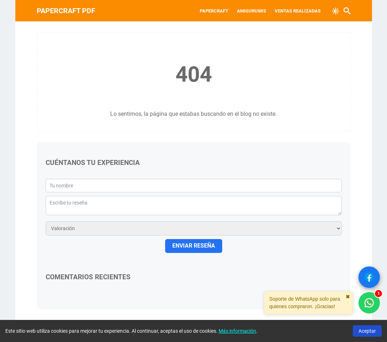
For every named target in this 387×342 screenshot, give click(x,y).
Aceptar (367, 331)
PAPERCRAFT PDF (66, 10)
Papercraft (214, 11)
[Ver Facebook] (369, 277)
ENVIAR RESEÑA (193, 245)
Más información (237, 331)
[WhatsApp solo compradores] (369, 303)
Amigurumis (251, 11)
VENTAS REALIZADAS (298, 11)
